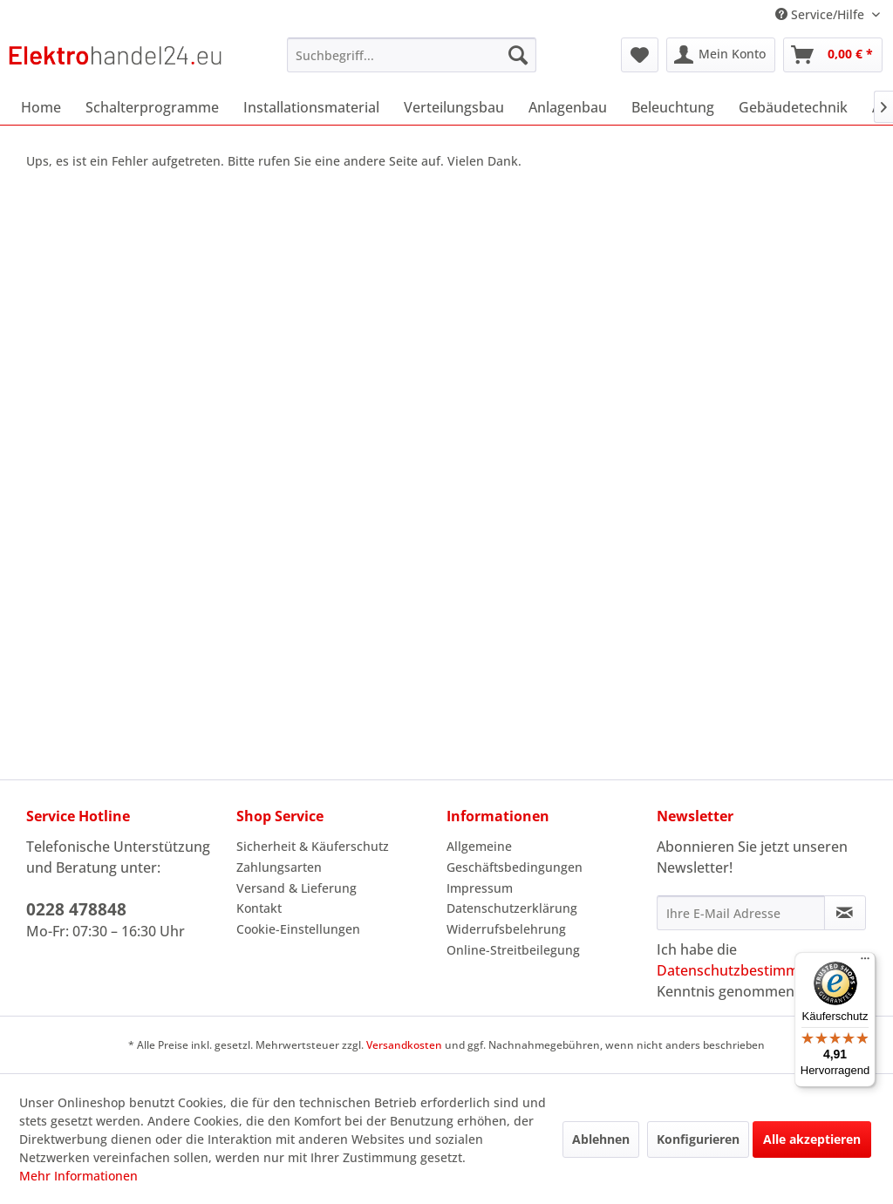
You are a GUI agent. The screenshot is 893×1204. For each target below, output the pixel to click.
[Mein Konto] (720, 54)
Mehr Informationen (78, 1175)
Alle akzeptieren (812, 1139)
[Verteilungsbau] (454, 107)
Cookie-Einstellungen (298, 929)
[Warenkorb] (833, 54)
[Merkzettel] (639, 54)
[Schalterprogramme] (152, 107)
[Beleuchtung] (672, 107)
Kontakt (259, 908)
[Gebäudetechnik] (793, 107)
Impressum (479, 888)
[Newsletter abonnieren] (845, 912)
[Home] (41, 107)
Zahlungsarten (279, 867)
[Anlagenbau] (567, 107)
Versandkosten (404, 1044)
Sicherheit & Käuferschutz (312, 846)
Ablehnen (601, 1139)
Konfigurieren (698, 1139)
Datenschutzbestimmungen (749, 970)
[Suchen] (518, 54)
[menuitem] (412, 54)
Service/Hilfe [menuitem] (821, 14)
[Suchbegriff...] (412, 54)
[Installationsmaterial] (311, 107)
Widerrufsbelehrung (506, 929)
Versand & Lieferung (296, 888)
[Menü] (865, 962)
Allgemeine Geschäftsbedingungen (514, 856)
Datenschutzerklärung (511, 908)
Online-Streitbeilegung (513, 950)
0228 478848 (76, 909)
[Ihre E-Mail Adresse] (741, 912)
